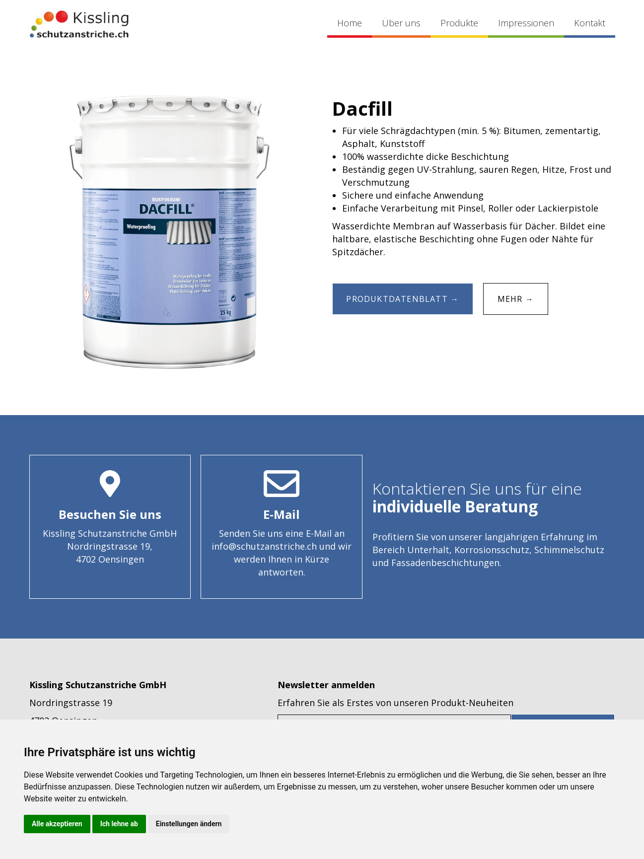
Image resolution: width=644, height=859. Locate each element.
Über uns (401, 23)
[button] (459, 24)
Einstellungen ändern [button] (189, 824)
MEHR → (516, 298)
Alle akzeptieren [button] (57, 824)
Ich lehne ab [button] (119, 824)
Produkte (459, 23)
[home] (79, 24)
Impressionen (526, 23)
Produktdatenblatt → (403, 298)
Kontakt (589, 23)
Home (349, 23)
